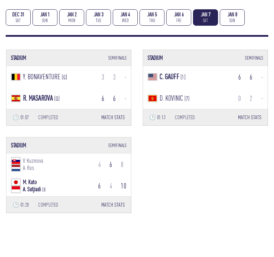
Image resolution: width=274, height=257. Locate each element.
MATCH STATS (113, 117)
